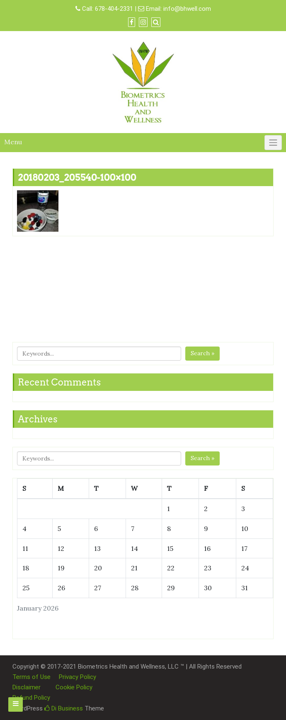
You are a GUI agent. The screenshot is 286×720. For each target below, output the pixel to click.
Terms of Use (31, 677)
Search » (202, 353)
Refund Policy (31, 697)
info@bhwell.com (187, 8)
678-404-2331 (114, 8)
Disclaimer (26, 687)
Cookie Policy (74, 687)
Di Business (63, 708)
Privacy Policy (77, 677)
